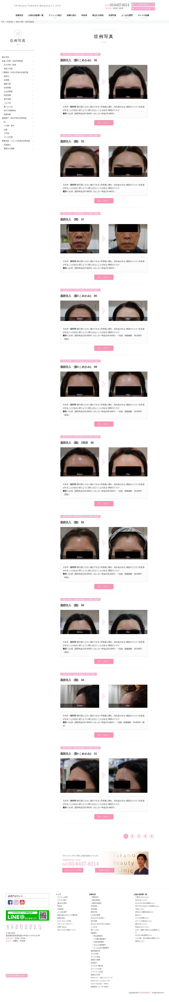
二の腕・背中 (9, 126)
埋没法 (6, 76)
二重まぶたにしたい (142, 897)
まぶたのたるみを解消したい (145, 903)
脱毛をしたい (139, 941)
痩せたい (138, 915)
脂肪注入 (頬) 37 (73, 219)
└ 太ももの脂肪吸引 (99, 945)
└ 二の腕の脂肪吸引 (99, 939)
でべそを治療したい (142, 918)
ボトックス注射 (96, 969)
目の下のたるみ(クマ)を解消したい (147, 906)
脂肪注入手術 (95, 975)
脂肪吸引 (94, 933)
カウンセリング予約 (143, 8)
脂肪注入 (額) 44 (75, 680)
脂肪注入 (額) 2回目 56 (79, 442)
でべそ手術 (8, 137)
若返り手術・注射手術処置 (25, 22)
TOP (2, 22)
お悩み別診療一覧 (140, 894)
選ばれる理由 (62, 903)
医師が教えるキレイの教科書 (67, 915)
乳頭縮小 (7, 145)
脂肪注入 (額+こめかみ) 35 (81, 60)
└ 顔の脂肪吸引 (97, 936)
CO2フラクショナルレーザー (101, 981)
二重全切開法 (95, 900)
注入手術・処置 (10, 65)
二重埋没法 (94, 897)
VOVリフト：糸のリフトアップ (101, 978)
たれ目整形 (8, 91)
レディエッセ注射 (97, 972)
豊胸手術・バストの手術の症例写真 (16, 141)
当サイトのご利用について (66, 930)
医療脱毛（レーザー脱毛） (100, 986)
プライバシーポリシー (65, 924)
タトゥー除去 (95, 957)
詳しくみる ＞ (104, 123)
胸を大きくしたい (141, 924)
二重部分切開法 (96, 903)
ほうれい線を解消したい (143, 935)
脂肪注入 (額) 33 (73, 141)
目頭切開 (7, 88)
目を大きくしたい (141, 900)
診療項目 (92, 894)
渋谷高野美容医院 (144, 993)
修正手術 (5, 57)
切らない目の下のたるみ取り (101, 924)
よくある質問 (62, 912)
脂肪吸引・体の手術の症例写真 (14, 118)
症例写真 (10, 22)
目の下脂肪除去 (10, 110)
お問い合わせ (143, 4)
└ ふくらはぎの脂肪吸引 (100, 948)
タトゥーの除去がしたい (143, 921)
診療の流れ (61, 918)
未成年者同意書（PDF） (16, 975)
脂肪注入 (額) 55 (73, 522)
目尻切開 (7, 95)
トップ (58, 894)
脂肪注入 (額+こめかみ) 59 (81, 367)
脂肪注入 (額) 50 (73, 605)
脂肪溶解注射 (95, 951)
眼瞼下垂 (7, 84)
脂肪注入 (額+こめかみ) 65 (81, 296)
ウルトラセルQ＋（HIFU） (100, 984)
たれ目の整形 (95, 915)
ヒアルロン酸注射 (97, 966)
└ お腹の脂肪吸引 (98, 942)
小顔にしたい (139, 909)
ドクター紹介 (62, 900)
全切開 (6, 80)
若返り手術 (8, 69)
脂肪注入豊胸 (9, 148)
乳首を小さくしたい (142, 927)
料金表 (59, 906)
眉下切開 (7, 99)
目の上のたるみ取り (98, 918)
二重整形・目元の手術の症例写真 (15, 72)
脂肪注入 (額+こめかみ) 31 (81, 753)
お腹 (5, 129)
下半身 (6, 133)
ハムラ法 (7, 103)
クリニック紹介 (62, 897)
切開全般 (7, 114)
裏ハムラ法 (8, 107)
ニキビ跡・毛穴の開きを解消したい (147, 938)
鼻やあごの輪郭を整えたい (144, 912)
